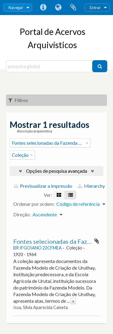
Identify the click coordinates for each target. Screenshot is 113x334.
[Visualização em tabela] (70, 194)
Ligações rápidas (43, 7)
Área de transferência (73, 7)
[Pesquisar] (99, 66)
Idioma (58, 7)
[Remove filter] (87, 143)
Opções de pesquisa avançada (56, 171)
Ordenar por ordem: (34, 204)
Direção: (22, 214)
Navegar (15, 7)
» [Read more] (73, 301)
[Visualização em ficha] (59, 194)
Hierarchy (91, 186)
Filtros (18, 100)
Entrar (95, 7)
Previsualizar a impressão (43, 186)
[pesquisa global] (50, 66)
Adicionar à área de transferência (97, 241)
